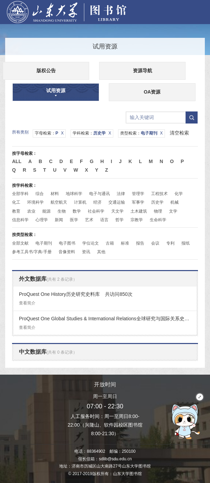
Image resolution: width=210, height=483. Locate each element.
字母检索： (49, 133)
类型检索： (141, 133)
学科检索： (92, 133)
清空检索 (179, 133)
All (16, 161)
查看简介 (27, 303)
